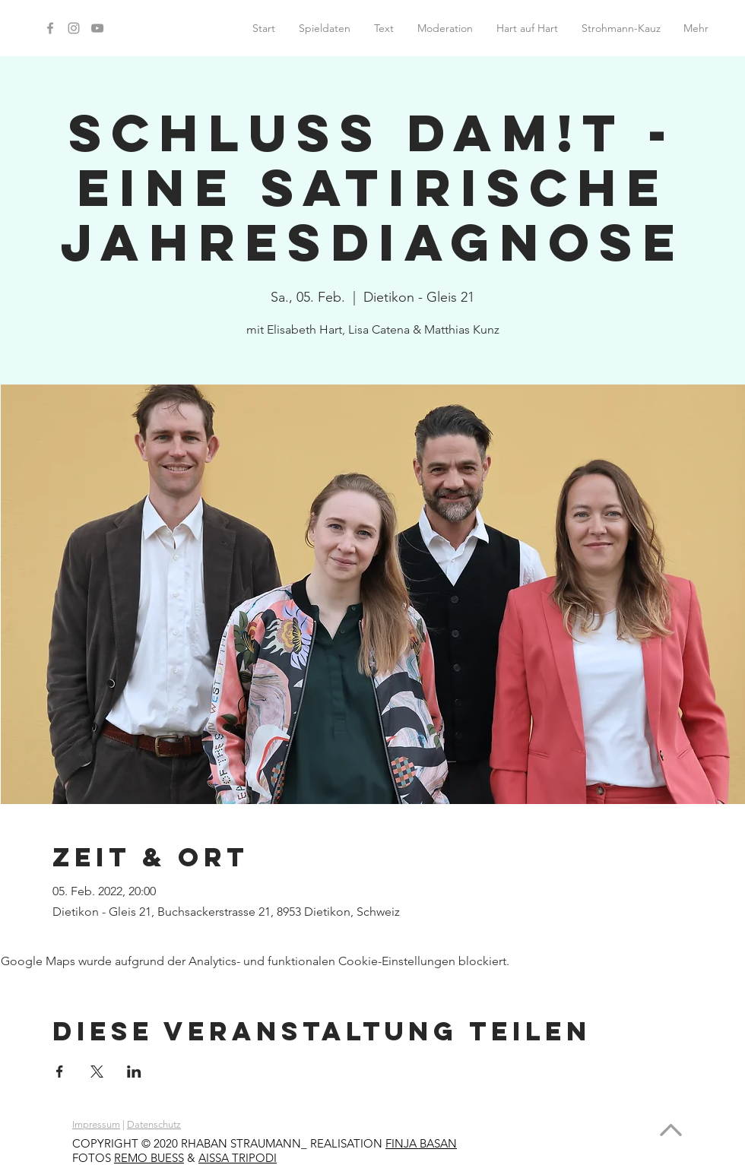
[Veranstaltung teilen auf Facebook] (59, 1071)
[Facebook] (50, 28)
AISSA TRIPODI (237, 1158)
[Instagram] (73, 28)
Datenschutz (154, 1124)
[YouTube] (97, 28)
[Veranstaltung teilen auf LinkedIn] (134, 1071)
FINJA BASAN (421, 1143)
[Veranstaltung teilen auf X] (97, 1071)
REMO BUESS (149, 1158)
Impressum (96, 1124)
